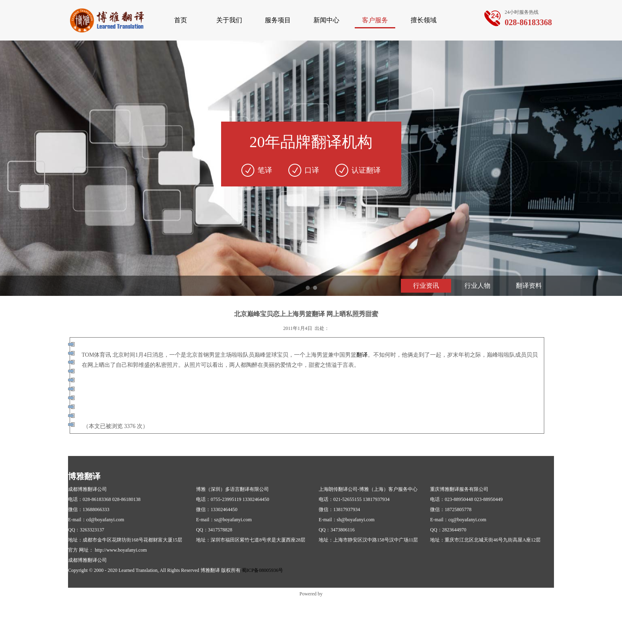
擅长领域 (424, 20)
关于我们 (229, 20)
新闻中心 (326, 20)
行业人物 (477, 285)
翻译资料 (529, 285)
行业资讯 (426, 285)
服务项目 (278, 20)
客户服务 (375, 20)
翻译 (362, 355)
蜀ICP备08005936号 (262, 570)
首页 (180, 20)
